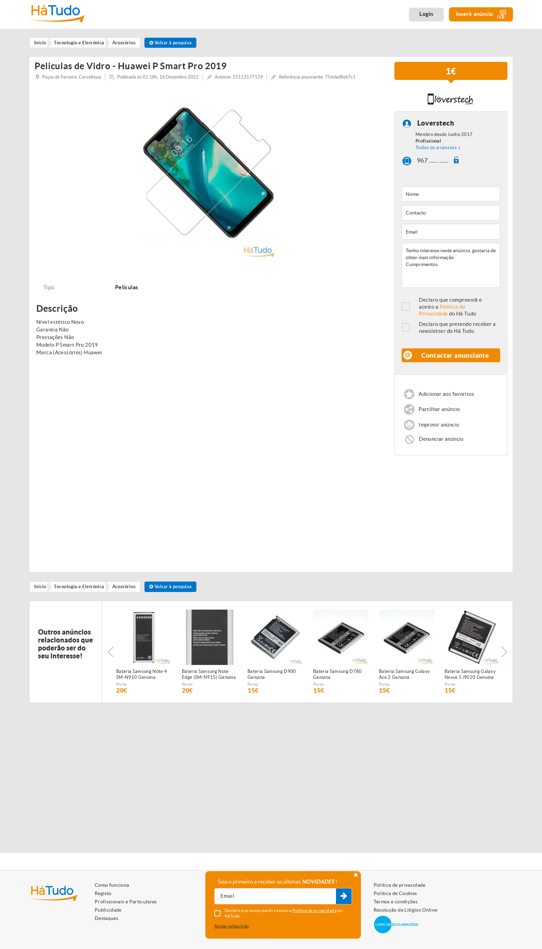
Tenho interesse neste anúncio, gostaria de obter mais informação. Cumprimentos (451, 268)
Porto (121, 688)
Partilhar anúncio (439, 413)
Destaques (106, 918)
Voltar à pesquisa (174, 42)
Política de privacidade (400, 885)
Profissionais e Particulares (126, 901)
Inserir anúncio (481, 14)
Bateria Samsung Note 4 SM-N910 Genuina (141, 678)
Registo (103, 893)
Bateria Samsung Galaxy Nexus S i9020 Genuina (470, 678)
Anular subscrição (231, 926)
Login (426, 14)
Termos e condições (396, 901)
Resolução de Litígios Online (406, 910)
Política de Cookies (395, 893)
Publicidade (108, 910)
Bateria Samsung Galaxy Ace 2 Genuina (404, 678)
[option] (209, 176)
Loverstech (435, 126)
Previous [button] (111, 655)
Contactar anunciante (455, 358)
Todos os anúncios (436, 150)
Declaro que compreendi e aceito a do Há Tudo (450, 310)
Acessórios (126, 590)
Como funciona (112, 885)
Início (41, 590)
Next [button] (504, 655)
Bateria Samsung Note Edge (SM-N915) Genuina (209, 678)
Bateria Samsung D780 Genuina (337, 678)
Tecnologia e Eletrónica (81, 590)
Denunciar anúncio (441, 443)
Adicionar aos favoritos (447, 397)
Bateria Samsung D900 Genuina (271, 678)
